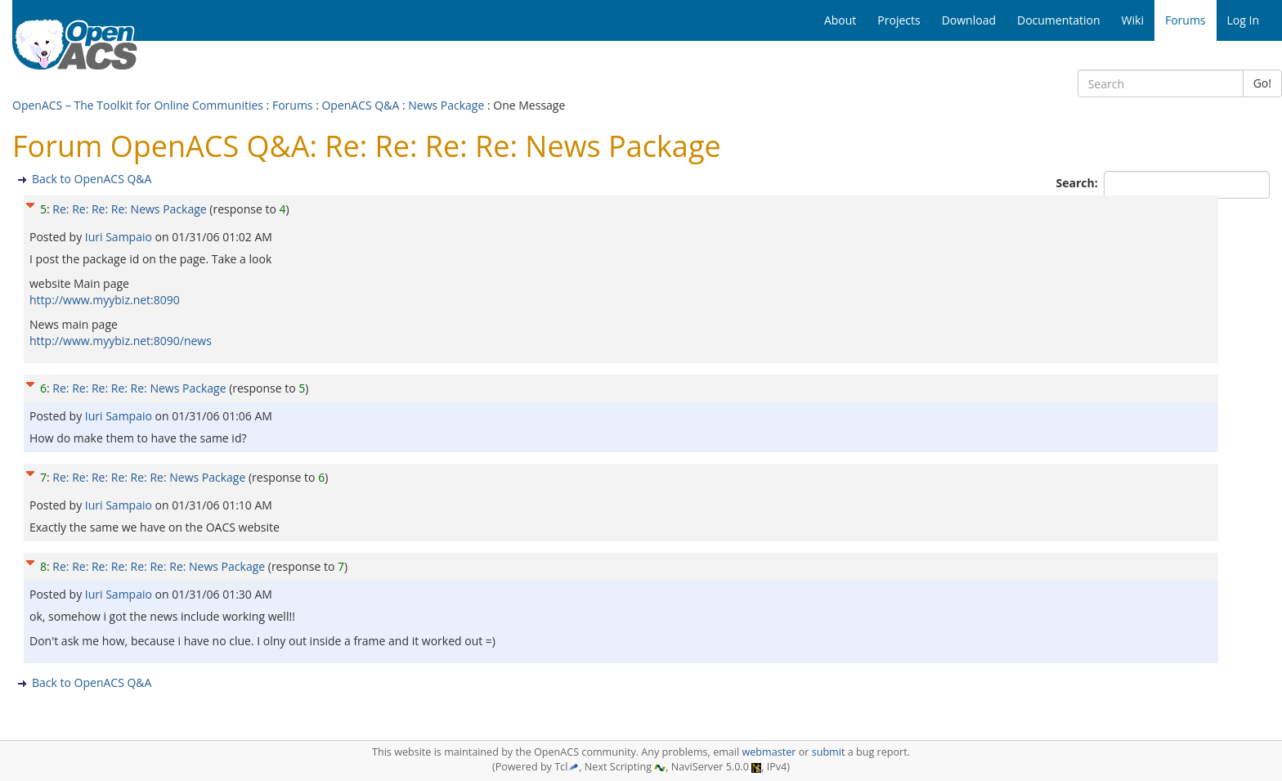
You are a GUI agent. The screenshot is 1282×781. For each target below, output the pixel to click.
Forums (292, 105)
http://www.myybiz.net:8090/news (120, 340)
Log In (1243, 20)
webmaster (769, 752)
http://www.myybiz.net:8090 (104, 299)
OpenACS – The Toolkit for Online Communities (137, 105)
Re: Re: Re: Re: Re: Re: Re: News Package (158, 566)
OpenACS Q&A (360, 105)
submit (828, 752)
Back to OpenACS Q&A (91, 178)
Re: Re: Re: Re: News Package (129, 209)
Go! (1262, 83)
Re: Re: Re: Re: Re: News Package (139, 388)
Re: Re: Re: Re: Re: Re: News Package (148, 477)
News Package (446, 105)
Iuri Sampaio (120, 237)
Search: (1078, 183)
